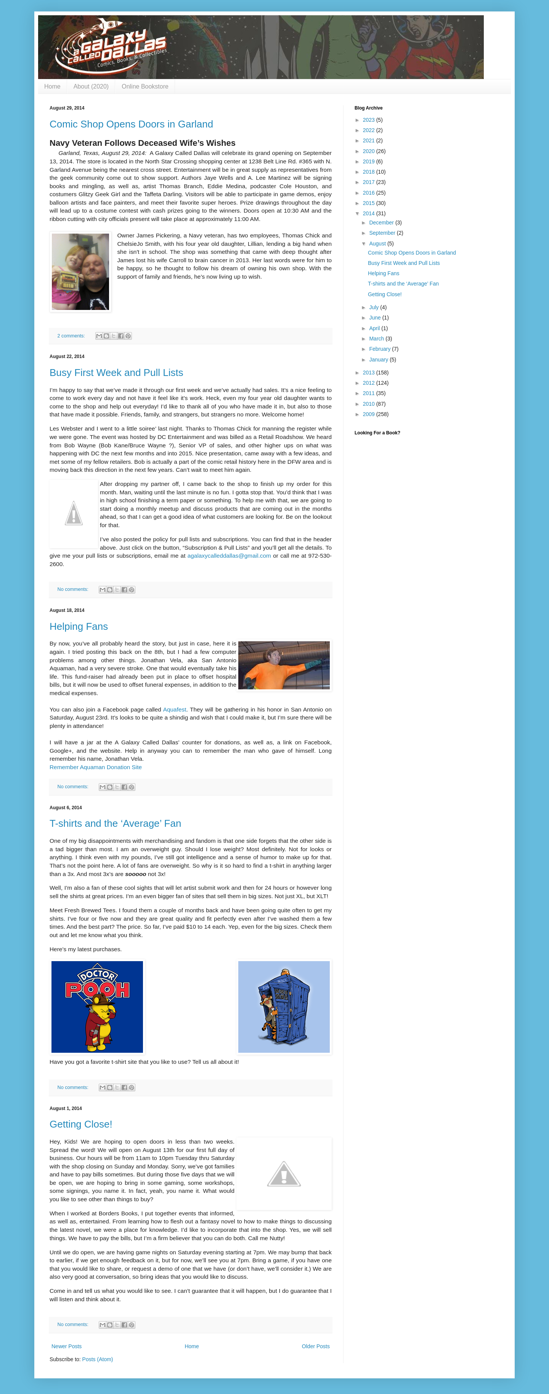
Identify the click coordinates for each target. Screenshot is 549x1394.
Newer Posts (66, 1346)
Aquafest (174, 709)
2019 (369, 161)
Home (52, 86)
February (380, 349)
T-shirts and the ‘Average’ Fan (115, 823)
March (377, 339)
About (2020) (91, 86)
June (375, 318)
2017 (369, 182)
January (379, 360)
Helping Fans (79, 626)
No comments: (74, 589)
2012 (369, 383)
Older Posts (316, 1346)
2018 (369, 172)
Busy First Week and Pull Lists (116, 372)
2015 (369, 203)
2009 (369, 414)
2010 (369, 404)
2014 (369, 213)
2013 (369, 372)
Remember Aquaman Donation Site (96, 767)
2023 (369, 120)
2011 (369, 393)
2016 (369, 193)
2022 (369, 130)
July (374, 307)
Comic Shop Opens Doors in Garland (131, 124)
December (382, 222)
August (378, 243)
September (382, 233)
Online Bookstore (145, 86)
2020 (369, 151)
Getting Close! (81, 1124)
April (375, 328)
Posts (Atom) (97, 1359)
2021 (369, 140)
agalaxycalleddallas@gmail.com (229, 555)
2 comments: (72, 336)
